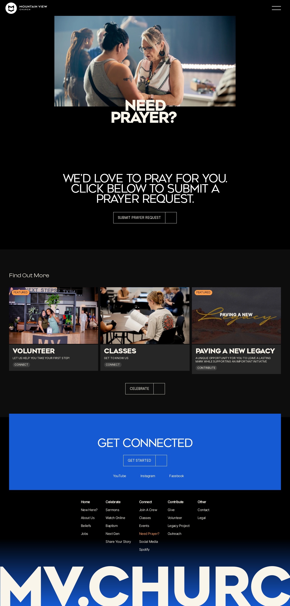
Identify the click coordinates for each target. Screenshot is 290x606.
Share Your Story (118, 541)
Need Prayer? (149, 533)
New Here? (89, 510)
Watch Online (115, 518)
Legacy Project (179, 526)
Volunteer (175, 518)
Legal (201, 518)
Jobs (84, 533)
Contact (203, 510)
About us (87, 518)
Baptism (112, 526)
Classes (145, 518)
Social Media (148, 541)
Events (144, 526)
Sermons (112, 510)
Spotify (144, 549)
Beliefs (86, 526)
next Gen (112, 533)
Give (171, 510)
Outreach (174, 533)
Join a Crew (148, 510)
